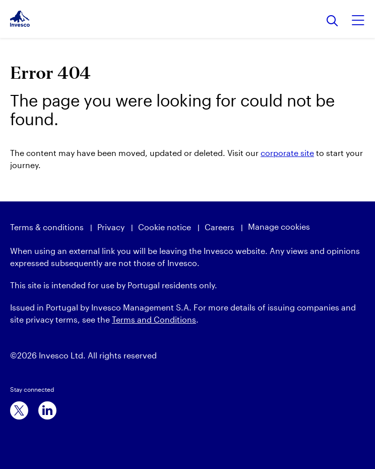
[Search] (332, 21)
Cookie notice (164, 227)
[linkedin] (47, 410)
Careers (219, 227)
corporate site (287, 153)
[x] (19, 410)
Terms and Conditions (154, 319)
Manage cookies (279, 226)
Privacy (110, 227)
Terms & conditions (47, 227)
